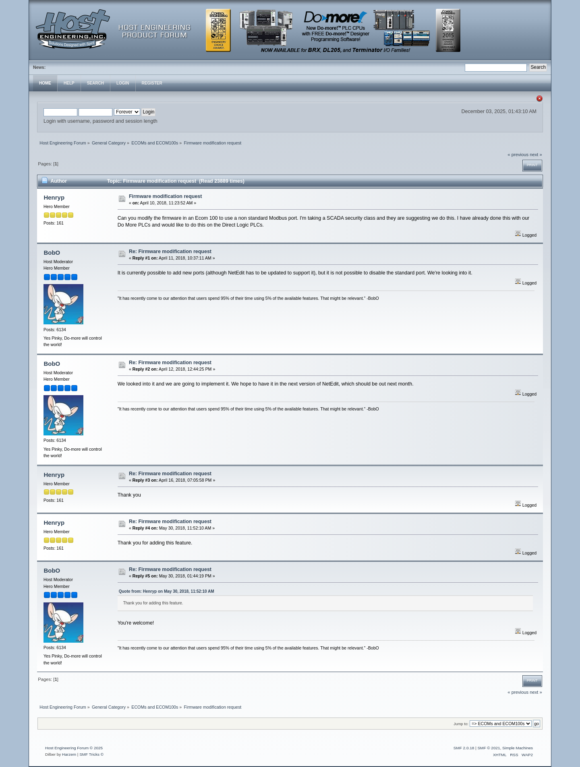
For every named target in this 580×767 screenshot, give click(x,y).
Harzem (69, 754)
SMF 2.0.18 (464, 748)
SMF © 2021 (488, 748)
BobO (52, 252)
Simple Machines (517, 748)
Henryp (54, 197)
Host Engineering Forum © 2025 (74, 748)
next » (536, 154)
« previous (518, 154)
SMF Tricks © (91, 754)
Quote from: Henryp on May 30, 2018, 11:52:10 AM (166, 591)
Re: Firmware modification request (170, 251)
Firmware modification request (165, 196)
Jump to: (461, 724)
